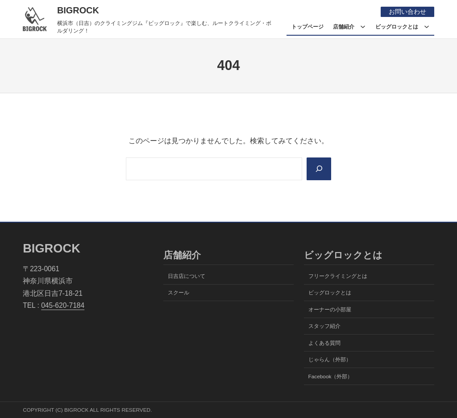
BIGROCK (78, 10)
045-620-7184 (62, 305)
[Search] (319, 168)
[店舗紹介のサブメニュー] (363, 26)
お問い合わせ (407, 11)
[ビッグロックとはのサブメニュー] (426, 26)
